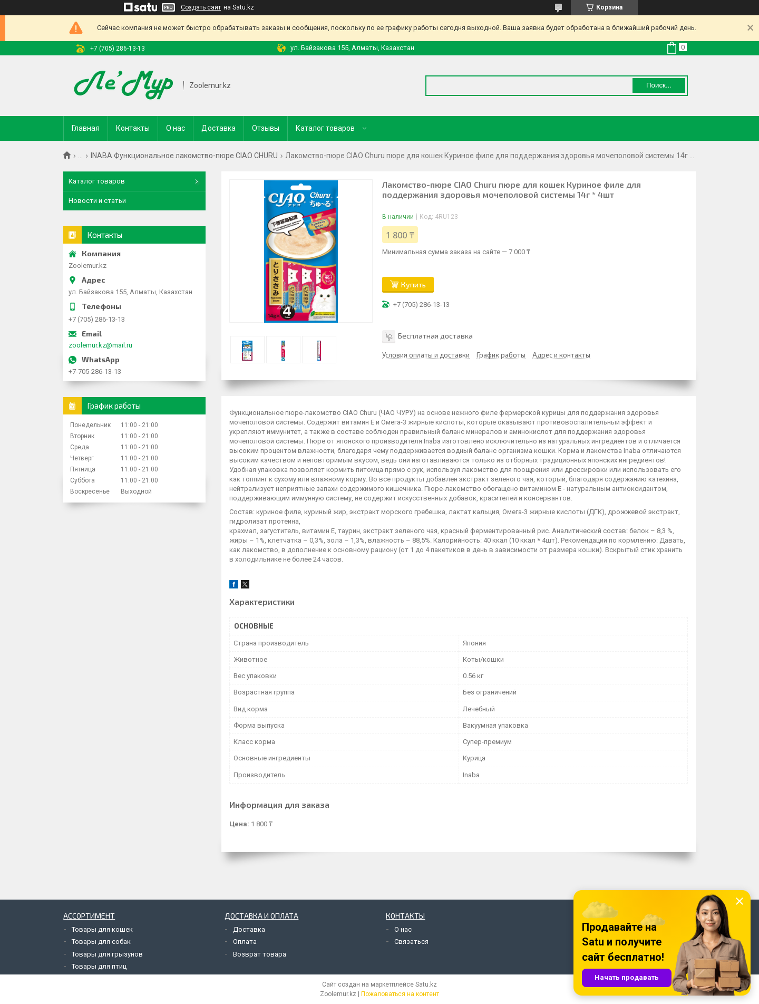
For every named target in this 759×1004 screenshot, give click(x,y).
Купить (413, 284)
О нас (175, 128)
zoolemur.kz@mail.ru (100, 345)
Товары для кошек (102, 929)
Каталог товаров (325, 128)
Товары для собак (101, 941)
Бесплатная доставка (435, 335)
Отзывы (265, 128)
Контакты (133, 128)
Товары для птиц (99, 966)
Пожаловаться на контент (400, 994)
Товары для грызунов (107, 954)
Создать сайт (201, 7)
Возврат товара (259, 954)
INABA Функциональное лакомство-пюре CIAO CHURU (184, 155)
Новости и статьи (97, 201)
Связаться (411, 941)
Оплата (245, 941)
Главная (86, 128)
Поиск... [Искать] (659, 85)
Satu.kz (426, 984)
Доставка (218, 128)
